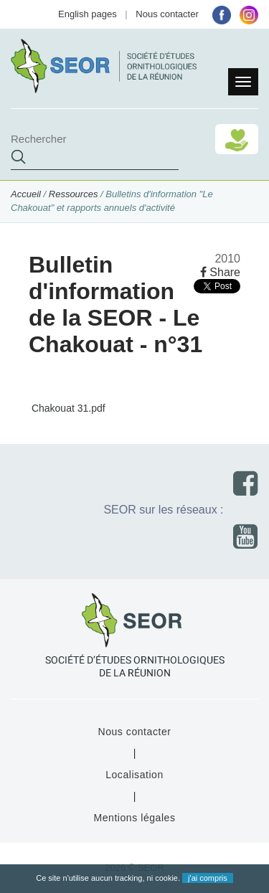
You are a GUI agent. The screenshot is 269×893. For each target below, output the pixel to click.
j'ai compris (207, 878)
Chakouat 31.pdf (67, 408)
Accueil (26, 194)
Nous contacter (167, 14)
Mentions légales (134, 817)
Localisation (134, 774)
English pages (87, 14)
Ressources (73, 194)
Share (220, 272)
